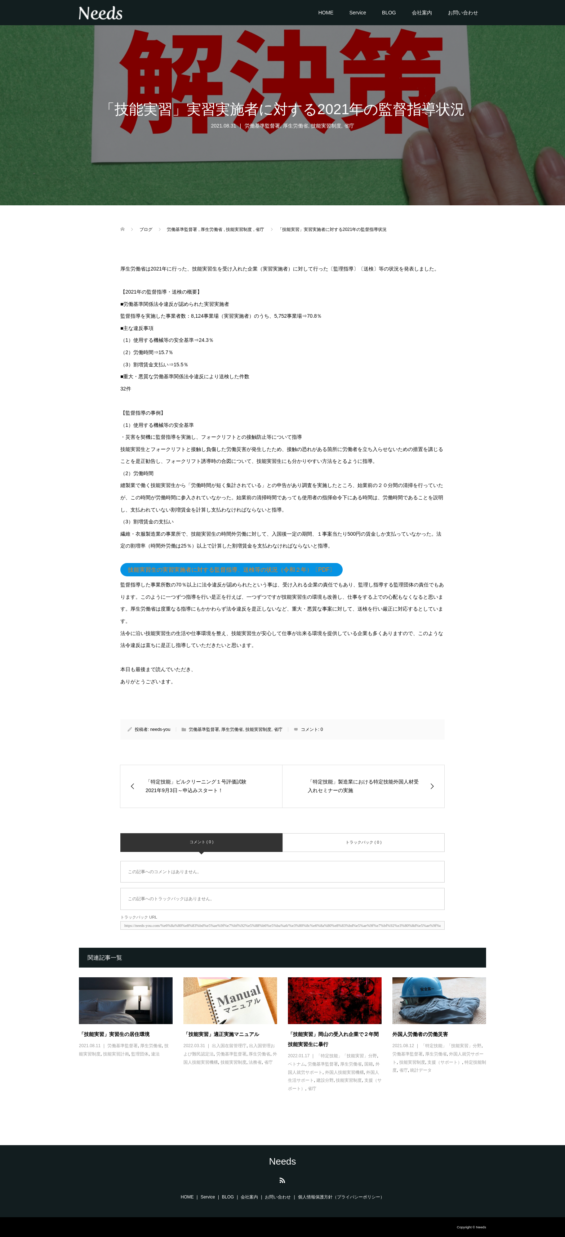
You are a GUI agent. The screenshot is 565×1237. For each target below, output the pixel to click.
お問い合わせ (463, 12)
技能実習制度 (326, 126)
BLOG (389, 12)
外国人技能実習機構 (344, 1072)
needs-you (160, 729)
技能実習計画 (116, 1054)
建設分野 (325, 1080)
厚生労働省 (295, 126)
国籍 (368, 1064)
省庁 (349, 126)
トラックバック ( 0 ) (364, 842)
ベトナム (296, 1064)
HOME (325, 12)
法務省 (255, 1062)
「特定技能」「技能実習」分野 (346, 1055)
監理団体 (139, 1054)
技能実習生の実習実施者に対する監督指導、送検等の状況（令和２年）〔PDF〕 (231, 570)
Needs (282, 1161)
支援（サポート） (444, 1062)
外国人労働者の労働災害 (420, 1034)
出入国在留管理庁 (229, 1045)
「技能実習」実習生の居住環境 (114, 1034)
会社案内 (422, 12)
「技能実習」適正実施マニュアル (221, 1034)
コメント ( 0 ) (202, 842)
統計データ (421, 1070)
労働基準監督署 (262, 126)
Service (357, 12)
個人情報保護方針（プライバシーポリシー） (341, 1197)
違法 (155, 1054)
